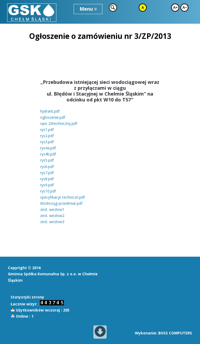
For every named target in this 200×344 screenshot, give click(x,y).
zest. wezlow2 (52, 215)
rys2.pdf (47, 135)
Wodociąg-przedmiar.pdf (61, 203)
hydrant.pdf (50, 111)
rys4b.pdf (48, 154)
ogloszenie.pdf (52, 117)
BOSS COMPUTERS (175, 332)
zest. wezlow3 (52, 221)
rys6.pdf (47, 166)
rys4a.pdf (48, 147)
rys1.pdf (47, 129)
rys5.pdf (47, 160)
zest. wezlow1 (52, 209)
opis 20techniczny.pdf (58, 123)
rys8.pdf (47, 178)
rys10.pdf (48, 191)
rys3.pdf (47, 141)
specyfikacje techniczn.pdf (62, 197)
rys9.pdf (47, 184)
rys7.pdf (47, 172)
